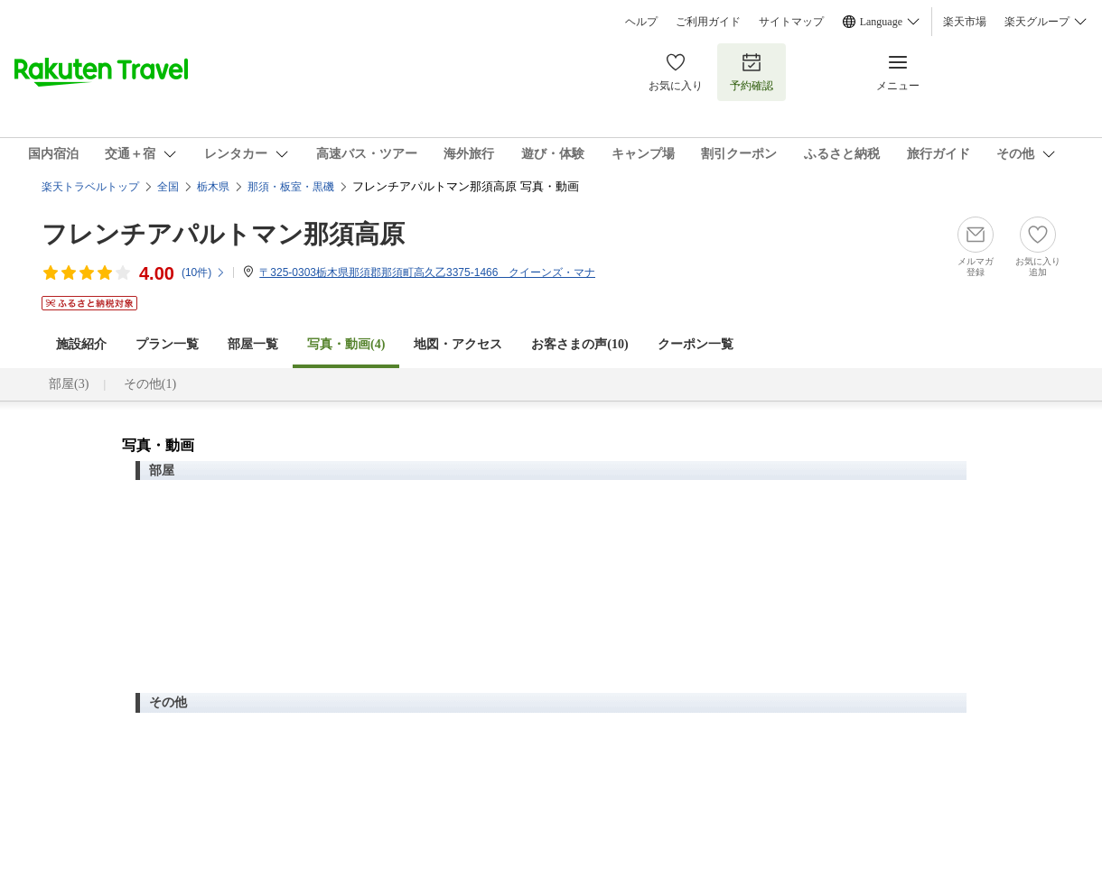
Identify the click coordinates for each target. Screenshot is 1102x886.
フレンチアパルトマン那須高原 (223, 234)
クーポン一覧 (695, 344)
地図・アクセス (458, 344)
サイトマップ (791, 21)
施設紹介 (81, 344)
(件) (204, 272)
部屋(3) (69, 384)
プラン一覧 (167, 344)
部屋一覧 (253, 344)
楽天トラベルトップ (90, 186)
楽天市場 (964, 21)
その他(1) (150, 384)
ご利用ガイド (708, 21)
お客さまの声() (579, 344)
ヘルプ (641, 21)
